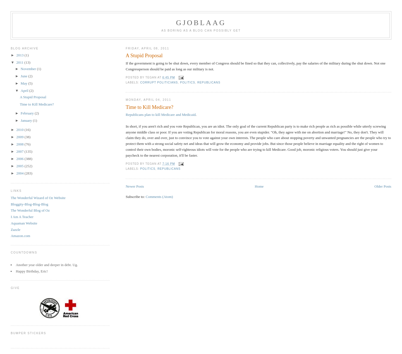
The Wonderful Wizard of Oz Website (38, 198)
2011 (20, 62)
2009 (20, 137)
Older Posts (382, 186)
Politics (187, 82)
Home (259, 186)
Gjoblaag (201, 23)
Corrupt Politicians (159, 82)
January (27, 120)
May (24, 83)
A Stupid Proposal (144, 55)
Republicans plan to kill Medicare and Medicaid (161, 115)
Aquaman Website (24, 223)
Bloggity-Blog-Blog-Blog (29, 204)
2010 (20, 130)
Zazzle (15, 230)
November (29, 69)
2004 (20, 173)
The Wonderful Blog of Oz (30, 210)
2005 (20, 166)
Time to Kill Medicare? (149, 107)
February (28, 113)
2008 (20, 144)
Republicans (209, 82)
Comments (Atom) (159, 197)
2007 (20, 151)
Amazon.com (20, 236)
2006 (20, 159)
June (24, 76)
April (25, 90)
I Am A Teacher (22, 217)
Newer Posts (135, 186)
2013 (20, 55)
